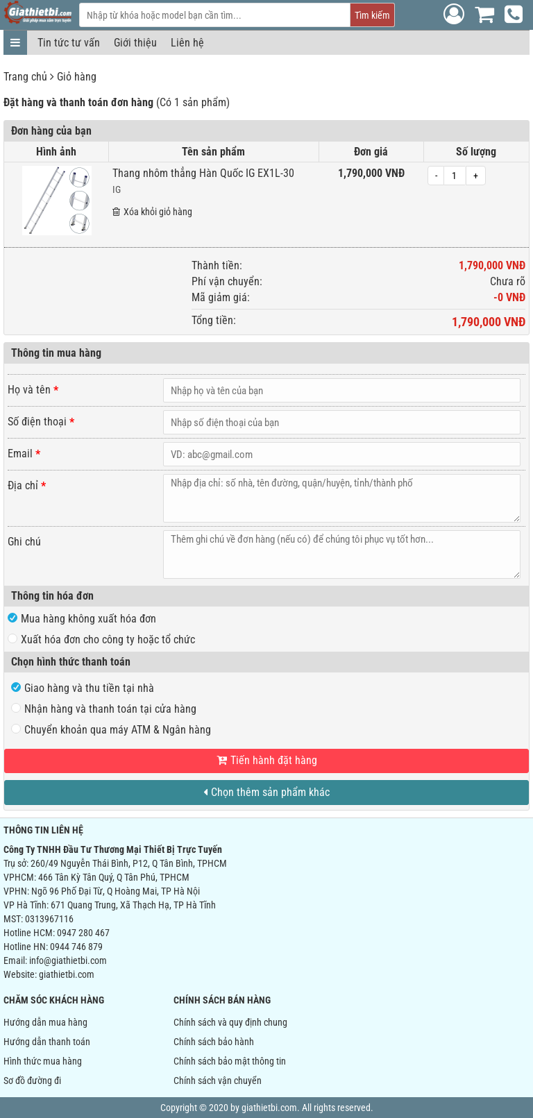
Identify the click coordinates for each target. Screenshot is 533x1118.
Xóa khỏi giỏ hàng (152, 211)
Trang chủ (25, 76)
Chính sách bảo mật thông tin (230, 1061)
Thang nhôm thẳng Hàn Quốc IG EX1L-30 (203, 173)
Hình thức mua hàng (42, 1061)
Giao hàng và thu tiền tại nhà (82, 688)
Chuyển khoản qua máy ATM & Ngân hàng (111, 729)
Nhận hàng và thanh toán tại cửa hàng (103, 708)
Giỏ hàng (76, 76)
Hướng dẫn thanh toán (46, 1041)
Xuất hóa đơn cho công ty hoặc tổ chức (101, 639)
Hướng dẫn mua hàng (45, 1022)
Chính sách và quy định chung (230, 1022)
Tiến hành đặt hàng (267, 760)
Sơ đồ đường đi (32, 1080)
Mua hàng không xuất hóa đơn (82, 618)
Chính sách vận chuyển (218, 1080)
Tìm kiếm (372, 15)
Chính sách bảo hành (214, 1041)
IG (116, 189)
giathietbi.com (66, 974)
